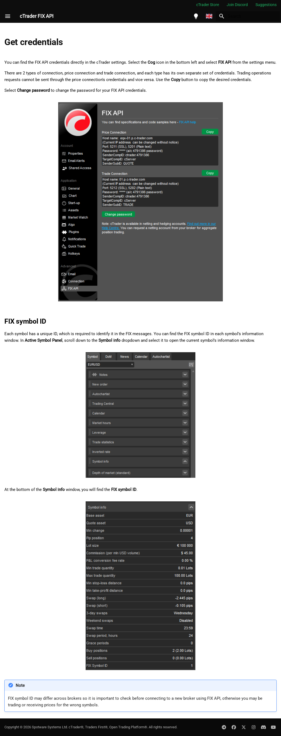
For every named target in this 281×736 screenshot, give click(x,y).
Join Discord (237, 4)
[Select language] (209, 16)
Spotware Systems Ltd (49, 727)
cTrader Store (207, 4)
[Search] (248, 16)
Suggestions (266, 4)
